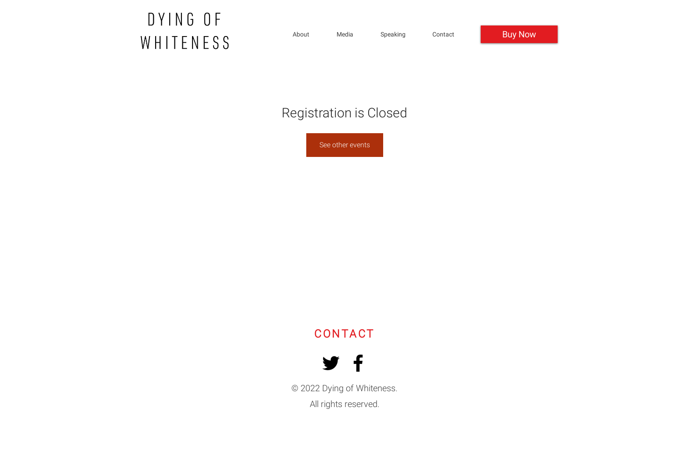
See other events (344, 145)
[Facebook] (358, 363)
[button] (400, 34)
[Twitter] (330, 363)
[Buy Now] (519, 34)
